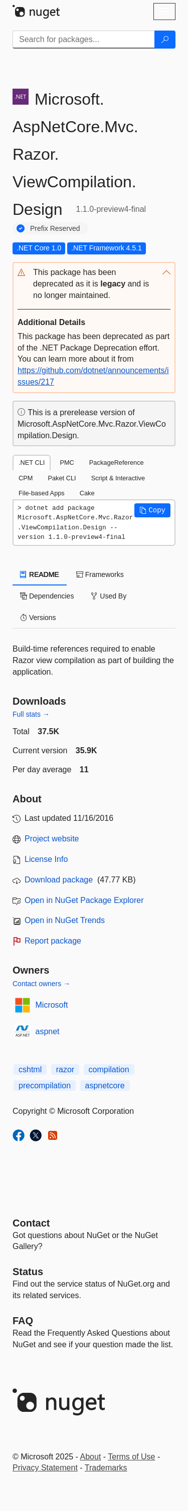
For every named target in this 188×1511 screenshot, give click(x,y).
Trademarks (106, 1467)
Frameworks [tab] (100, 574)
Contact (31, 1223)
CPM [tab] (26, 478)
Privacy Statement (45, 1467)
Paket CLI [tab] (62, 478)
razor (65, 1069)
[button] (94, 284)
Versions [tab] (38, 618)
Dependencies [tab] (47, 596)
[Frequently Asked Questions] (23, 1320)
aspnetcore (105, 1085)
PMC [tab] (67, 462)
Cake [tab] (87, 493)
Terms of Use (131, 1456)
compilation (109, 1069)
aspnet (48, 1031)
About (90, 1456)
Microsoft (52, 1005)
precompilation (45, 1085)
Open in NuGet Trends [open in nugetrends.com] (65, 920)
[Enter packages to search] (84, 40)
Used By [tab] (108, 596)
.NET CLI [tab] (32, 462)
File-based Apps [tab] (42, 493)
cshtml (30, 1069)
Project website (52, 838)
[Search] (164, 40)
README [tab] (39, 574)
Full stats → (31, 714)
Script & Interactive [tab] (118, 478)
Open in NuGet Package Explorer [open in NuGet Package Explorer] (84, 900)
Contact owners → (41, 984)
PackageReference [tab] (116, 462)
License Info (46, 859)
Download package (59, 879)
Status (28, 1271)
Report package (53, 941)
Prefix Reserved (55, 228)
